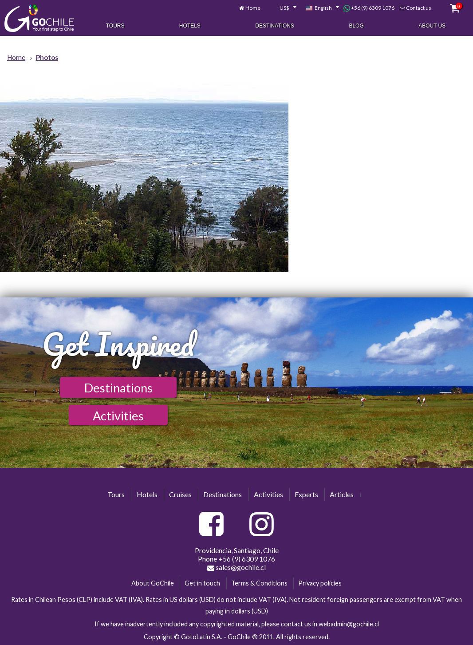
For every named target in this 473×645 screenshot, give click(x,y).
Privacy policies (320, 583)
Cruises (180, 494)
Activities (118, 415)
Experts (306, 494)
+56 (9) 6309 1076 (368, 8)
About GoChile (152, 583)
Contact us (418, 7)
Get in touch (202, 583)
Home (252, 7)
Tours (115, 26)
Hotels (190, 26)
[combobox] (283, 8)
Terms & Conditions (259, 583)
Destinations (274, 26)
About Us (431, 26)
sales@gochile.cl (236, 567)
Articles (342, 494)
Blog (356, 26)
